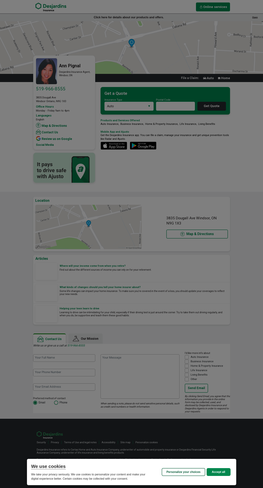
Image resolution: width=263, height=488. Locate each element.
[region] (131, 472)
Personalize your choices (183, 471)
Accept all (218, 471)
